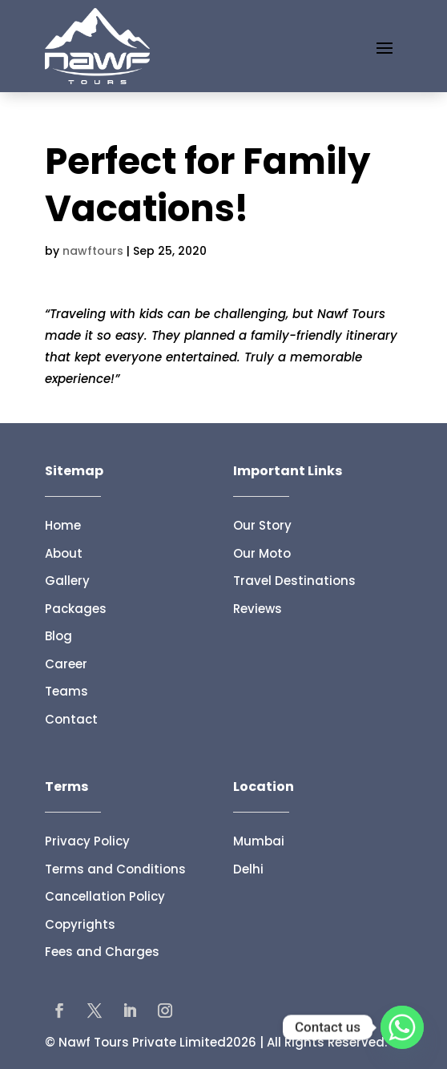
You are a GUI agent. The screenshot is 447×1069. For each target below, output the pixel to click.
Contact (71, 719)
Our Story (262, 525)
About (64, 553)
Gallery (67, 580)
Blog (58, 635)
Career (66, 664)
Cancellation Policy (105, 896)
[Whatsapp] (402, 1027)
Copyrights (80, 924)
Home (63, 525)
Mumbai (258, 841)
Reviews (257, 608)
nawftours (92, 251)
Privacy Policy (87, 841)
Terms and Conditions (115, 869)
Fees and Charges (102, 951)
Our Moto (262, 553)
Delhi (248, 869)
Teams (66, 691)
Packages (76, 608)
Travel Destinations (294, 580)
